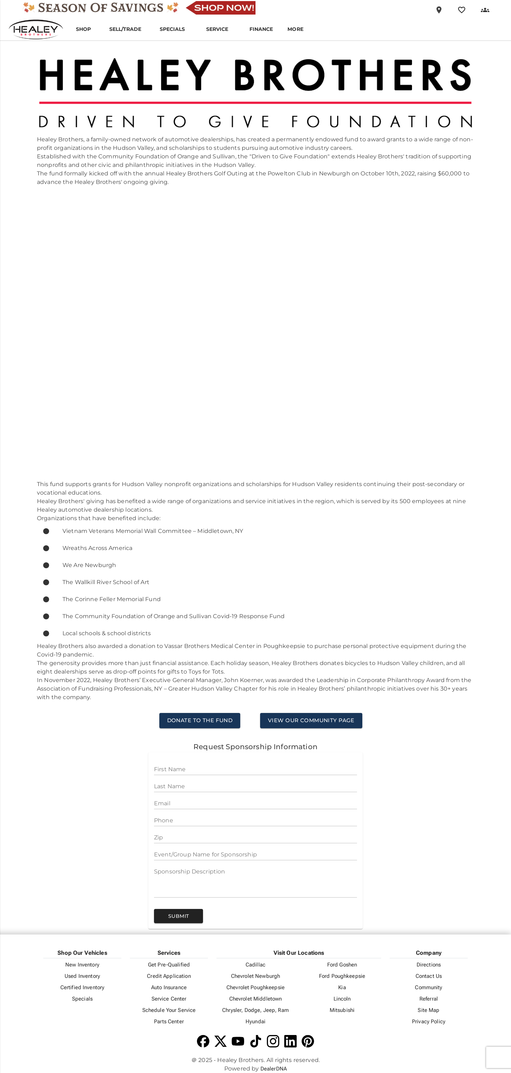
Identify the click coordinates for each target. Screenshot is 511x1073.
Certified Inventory (82, 987)
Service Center (169, 999)
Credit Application (169, 976)
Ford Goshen (342, 965)
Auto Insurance (169, 987)
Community (428, 987)
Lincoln (342, 999)
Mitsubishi (342, 1010)
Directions (429, 965)
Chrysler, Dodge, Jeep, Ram (255, 1010)
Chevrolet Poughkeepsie (255, 987)
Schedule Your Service (169, 1010)
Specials (82, 999)
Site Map (428, 1010)
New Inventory (82, 965)
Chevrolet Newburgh (255, 976)
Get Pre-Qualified (169, 965)
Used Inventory (82, 976)
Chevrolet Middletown (255, 999)
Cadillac (255, 965)
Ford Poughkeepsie (342, 976)
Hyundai (255, 1021)
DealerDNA (273, 1069)
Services (169, 952)
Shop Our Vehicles (82, 952)
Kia (342, 987)
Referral (428, 999)
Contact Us (429, 976)
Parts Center (169, 1021)
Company (428, 952)
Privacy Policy (428, 1021)
